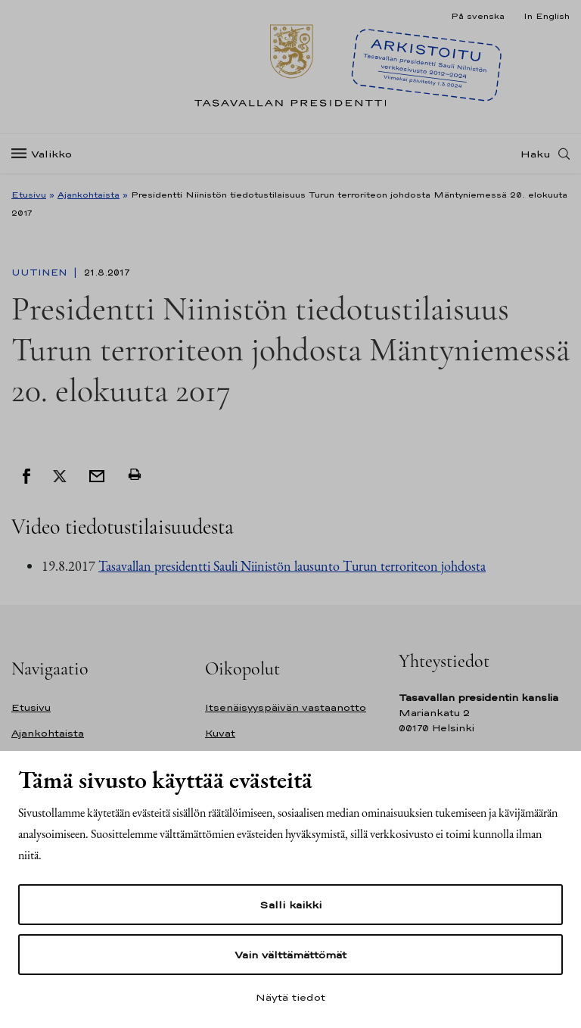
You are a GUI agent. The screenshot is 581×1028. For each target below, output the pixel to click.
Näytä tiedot (290, 997)
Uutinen (40, 272)
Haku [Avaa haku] (535, 153)
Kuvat (220, 733)
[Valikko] (46, 154)
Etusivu (28, 194)
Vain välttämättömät (290, 954)
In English (547, 16)
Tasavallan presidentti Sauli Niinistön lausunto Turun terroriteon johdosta (292, 566)
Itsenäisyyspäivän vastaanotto (285, 707)
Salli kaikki (290, 904)
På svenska (478, 16)
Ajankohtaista (88, 194)
